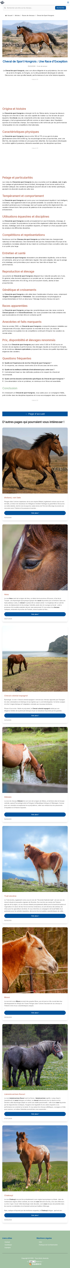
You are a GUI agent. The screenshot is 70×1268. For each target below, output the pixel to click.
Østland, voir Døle (12, 497)
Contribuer (8, 1245)
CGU (40, 1242)
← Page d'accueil (35, 413)
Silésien (7, 797)
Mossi (7, 997)
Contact (7, 1242)
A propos (8, 1247)
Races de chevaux (28, 15)
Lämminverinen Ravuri (14, 1094)
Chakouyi (8, 1195)
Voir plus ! (35, 513)
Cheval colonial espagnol (16, 696)
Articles (17, 15)
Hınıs (6, 594)
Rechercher (60, 8)
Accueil (8, 15)
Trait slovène (10, 896)
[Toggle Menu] (68, 2)
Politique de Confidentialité (48, 1245)
